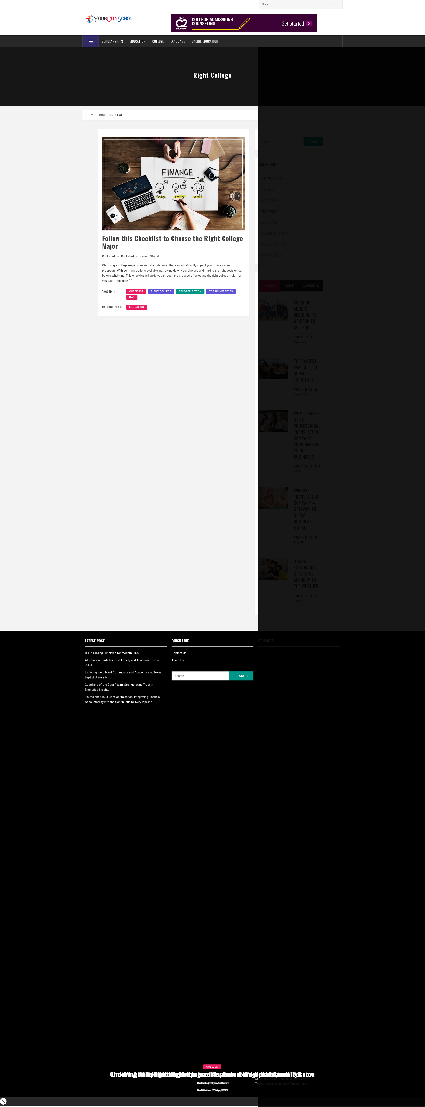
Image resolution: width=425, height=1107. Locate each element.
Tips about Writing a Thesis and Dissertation (213, 1074)
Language (178, 41)
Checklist (136, 291)
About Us (178, 660)
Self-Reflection (190, 291)
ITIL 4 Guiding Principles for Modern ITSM (112, 653)
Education (137, 41)
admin (220, 1083)
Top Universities (221, 291)
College (158, 41)
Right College (161, 291)
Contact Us (179, 653)
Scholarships (112, 41)
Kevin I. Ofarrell (150, 256)
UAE (131, 297)
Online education (205, 41)
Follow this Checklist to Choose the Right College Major (172, 242)
